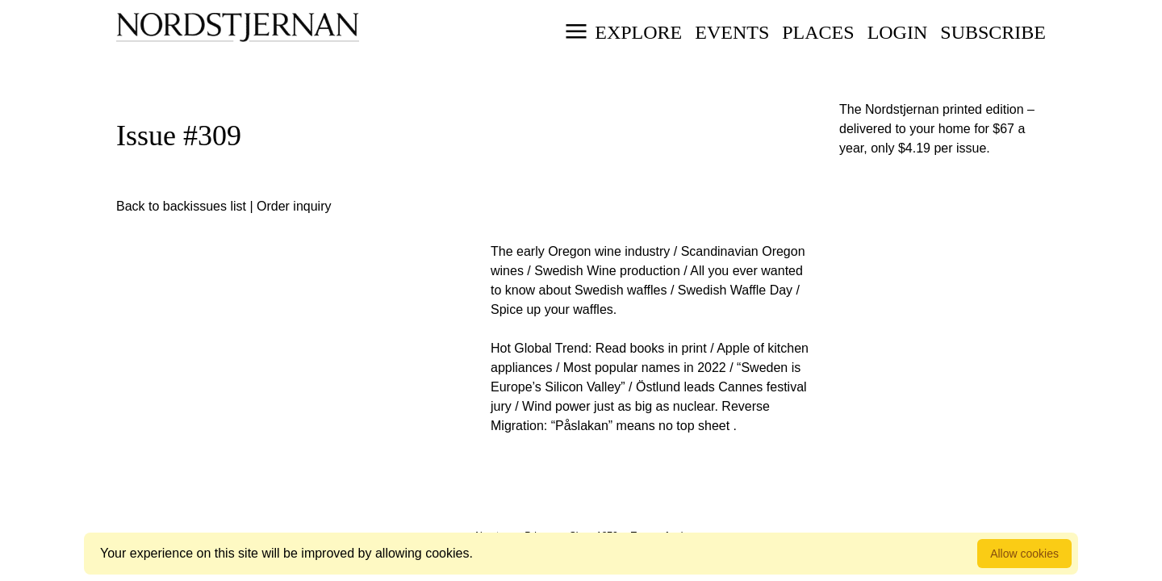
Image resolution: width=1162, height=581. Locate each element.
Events (732, 32)
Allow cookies (1024, 553)
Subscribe (993, 32)
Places (818, 32)
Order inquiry (294, 206)
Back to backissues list (181, 206)
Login (897, 32)
